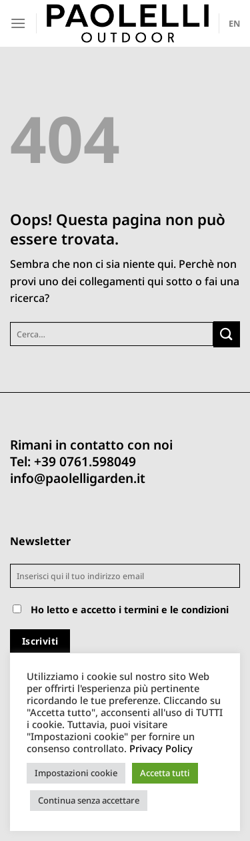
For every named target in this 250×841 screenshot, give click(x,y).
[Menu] (18, 23)
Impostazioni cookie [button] (76, 773)
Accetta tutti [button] (165, 773)
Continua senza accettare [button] (88, 800)
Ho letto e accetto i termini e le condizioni (130, 609)
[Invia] (226, 334)
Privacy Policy (161, 748)
